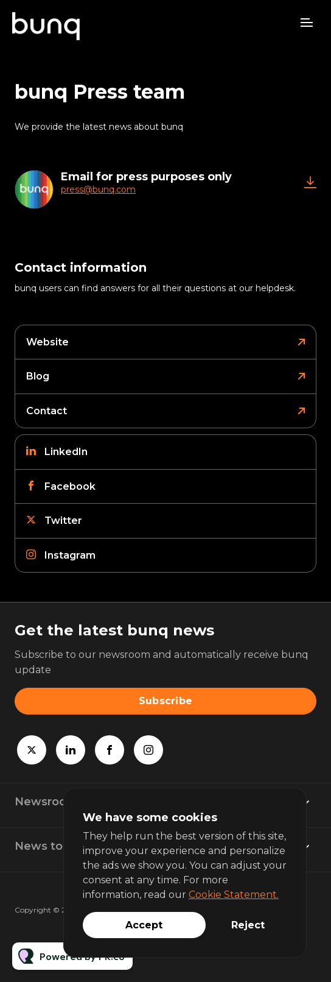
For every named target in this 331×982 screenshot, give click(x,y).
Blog (37, 376)
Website (47, 342)
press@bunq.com (98, 189)
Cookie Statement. (234, 894)
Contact (46, 411)
